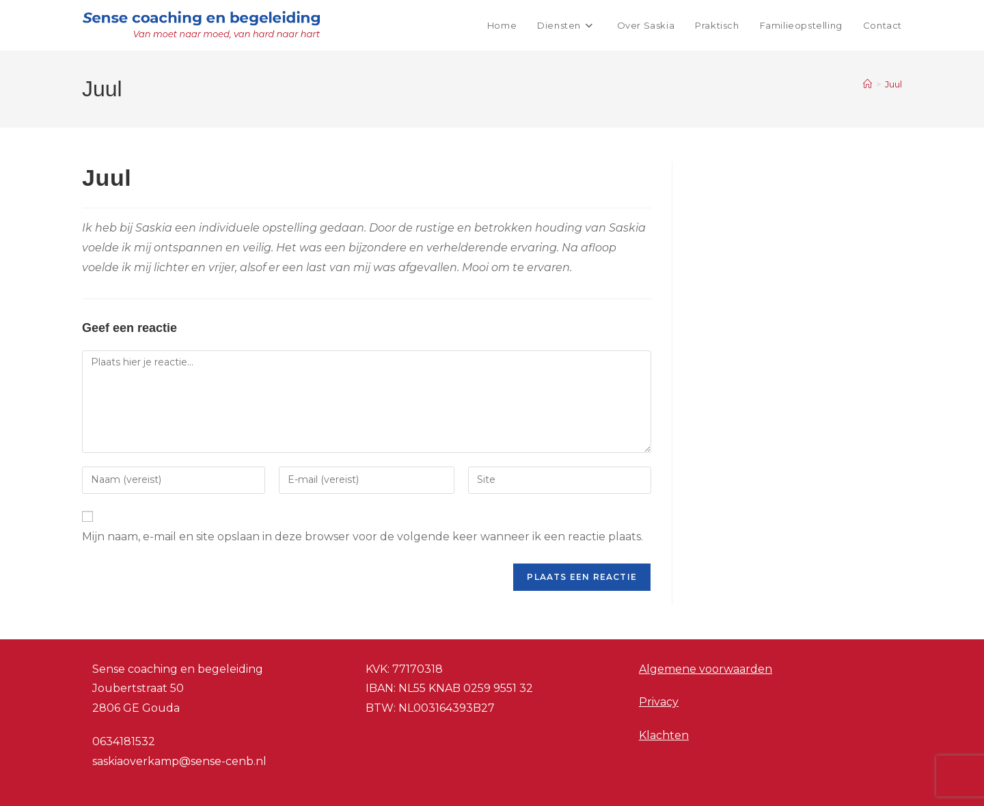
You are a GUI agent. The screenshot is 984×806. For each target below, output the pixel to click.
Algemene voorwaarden (705, 669)
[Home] (867, 84)
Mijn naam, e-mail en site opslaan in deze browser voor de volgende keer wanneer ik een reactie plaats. (362, 536)
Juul (893, 84)
